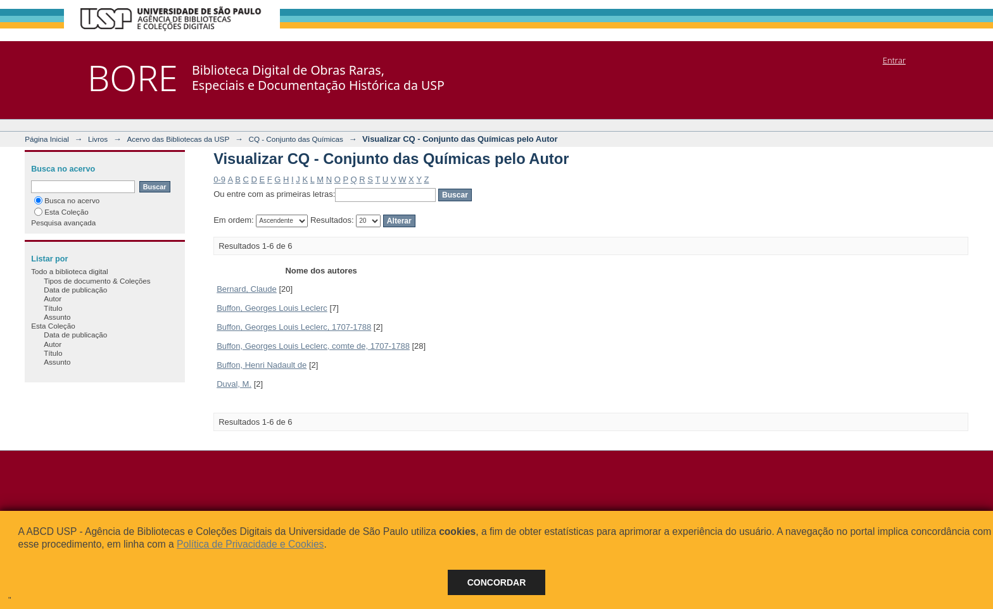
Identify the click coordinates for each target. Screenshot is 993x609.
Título (53, 308)
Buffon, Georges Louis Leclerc (272, 308)
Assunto (57, 317)
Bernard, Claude (247, 289)
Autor (52, 298)
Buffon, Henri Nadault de (262, 365)
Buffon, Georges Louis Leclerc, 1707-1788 (294, 327)
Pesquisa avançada (63, 222)
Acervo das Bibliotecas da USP (178, 139)
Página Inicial (47, 139)
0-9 (219, 179)
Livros (98, 139)
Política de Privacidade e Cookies (250, 544)
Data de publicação (75, 290)
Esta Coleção (61, 212)
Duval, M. (234, 384)
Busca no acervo (66, 200)
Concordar (496, 582)
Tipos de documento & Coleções (97, 281)
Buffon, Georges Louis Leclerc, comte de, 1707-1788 (313, 346)
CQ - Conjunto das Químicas (295, 139)
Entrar (894, 60)
